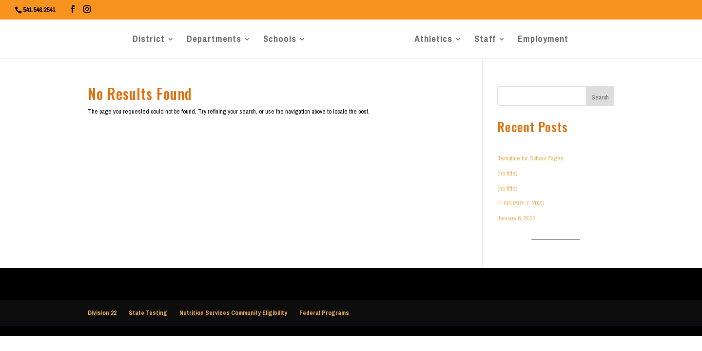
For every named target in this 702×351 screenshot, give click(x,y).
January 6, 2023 (516, 218)
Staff (485, 41)
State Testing (148, 312)
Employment (543, 41)
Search (600, 97)
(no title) (507, 173)
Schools (279, 41)
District (149, 41)
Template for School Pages (530, 158)
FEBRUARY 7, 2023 (520, 203)
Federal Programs (324, 312)
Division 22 (102, 312)
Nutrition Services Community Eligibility (233, 312)
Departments (214, 41)
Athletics (433, 41)
